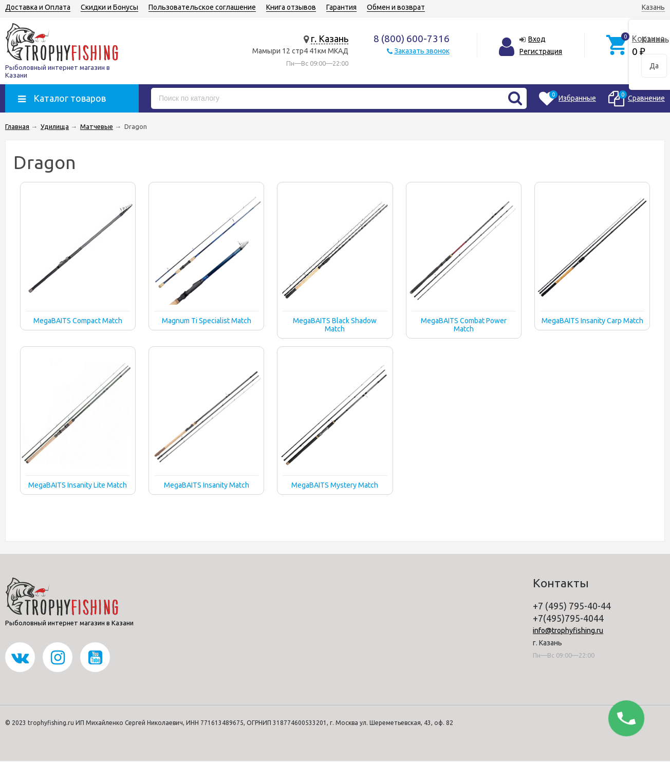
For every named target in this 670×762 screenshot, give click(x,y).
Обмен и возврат (396, 7)
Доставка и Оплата (37, 7)
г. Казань (329, 38)
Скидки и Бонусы (109, 7)
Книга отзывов (291, 7)
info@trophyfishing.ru (568, 630)
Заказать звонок (422, 51)
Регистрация (540, 51)
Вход (537, 39)
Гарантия (341, 7)
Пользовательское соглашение (202, 7)
